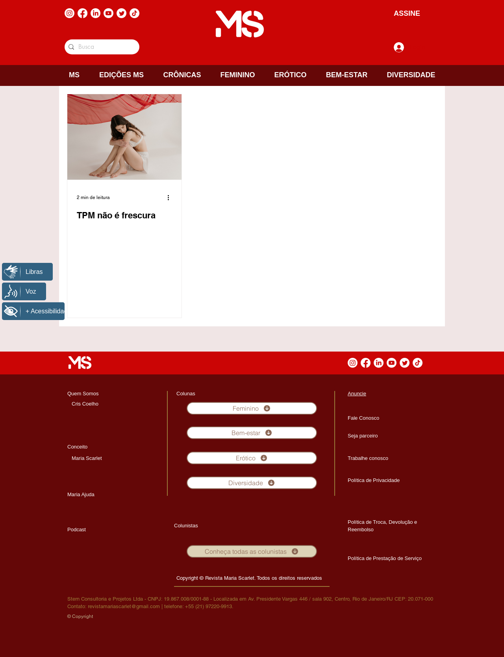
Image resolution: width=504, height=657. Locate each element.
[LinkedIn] (95, 13)
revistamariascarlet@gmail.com (124, 606)
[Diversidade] (252, 482)
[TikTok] (134, 13)
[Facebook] (82, 13)
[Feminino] (252, 408)
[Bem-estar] (252, 432)
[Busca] (100, 46)
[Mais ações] (171, 197)
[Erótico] (252, 458)
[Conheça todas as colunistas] (252, 551)
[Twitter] (121, 13)
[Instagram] (69, 13)
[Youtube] (108, 13)
